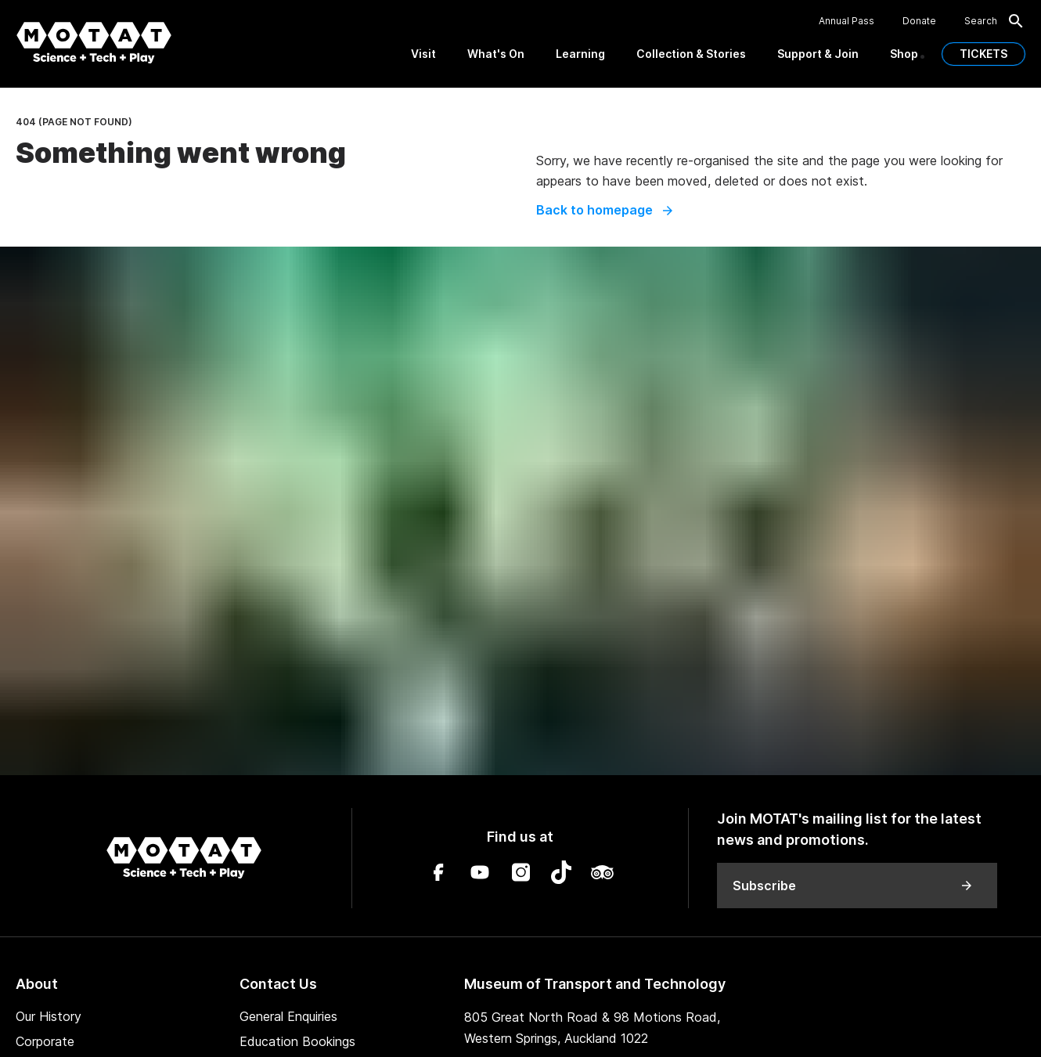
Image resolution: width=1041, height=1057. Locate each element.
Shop (904, 53)
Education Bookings (297, 1041)
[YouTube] (479, 875)
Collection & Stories (691, 53)
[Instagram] (520, 875)
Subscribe (853, 885)
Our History (48, 1016)
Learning (580, 53)
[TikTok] (561, 875)
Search (994, 21)
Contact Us (278, 984)
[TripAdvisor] (601, 875)
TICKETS (983, 53)
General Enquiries (288, 1016)
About (37, 984)
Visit (423, 53)
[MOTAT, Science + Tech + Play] (94, 42)
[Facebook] (439, 875)
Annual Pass (846, 21)
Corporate (45, 1041)
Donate (919, 21)
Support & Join (818, 53)
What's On (495, 53)
